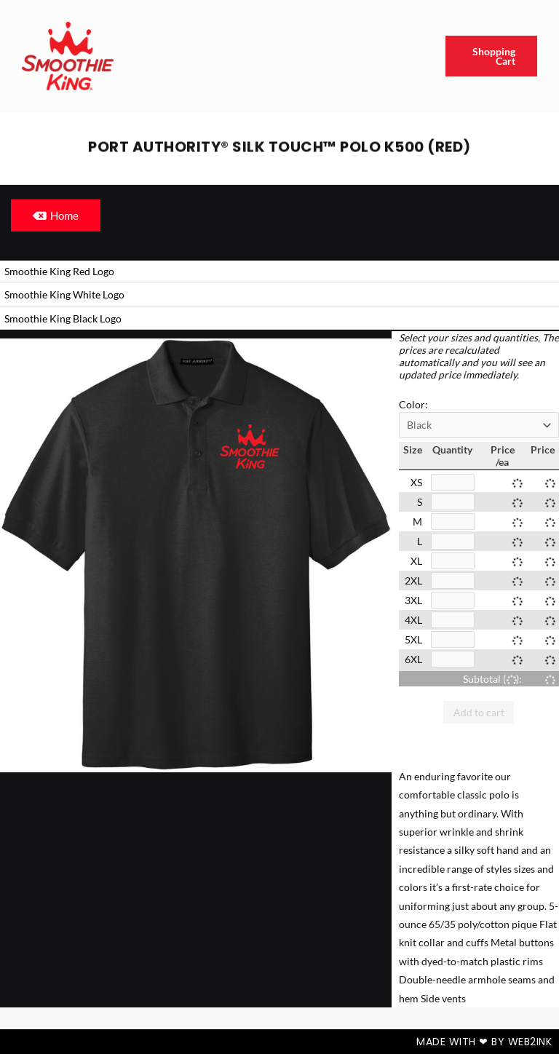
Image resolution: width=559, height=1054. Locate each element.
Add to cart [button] (478, 712)
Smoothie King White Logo (64, 294)
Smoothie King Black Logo (63, 318)
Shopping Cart (493, 56)
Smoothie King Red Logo (59, 271)
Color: (413, 404)
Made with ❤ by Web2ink (484, 1041)
